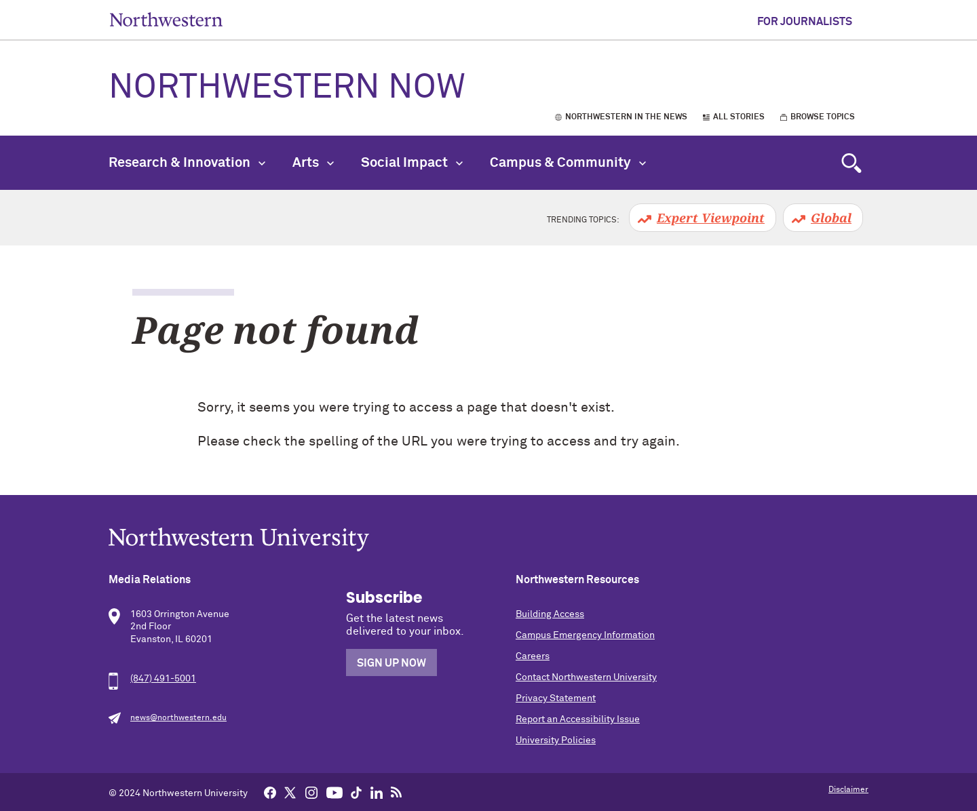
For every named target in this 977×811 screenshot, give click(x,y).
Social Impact (412, 163)
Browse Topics (822, 117)
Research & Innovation (187, 163)
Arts (313, 163)
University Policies (556, 740)
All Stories (739, 117)
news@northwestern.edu (178, 718)
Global (831, 218)
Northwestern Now (287, 88)
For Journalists (804, 21)
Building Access (550, 614)
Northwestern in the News (626, 117)
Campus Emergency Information (585, 635)
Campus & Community (568, 163)
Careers (533, 656)
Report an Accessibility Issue (578, 719)
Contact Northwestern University (586, 677)
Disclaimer (848, 790)
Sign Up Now (391, 663)
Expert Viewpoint (711, 218)
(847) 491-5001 (163, 679)
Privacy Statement (556, 698)
